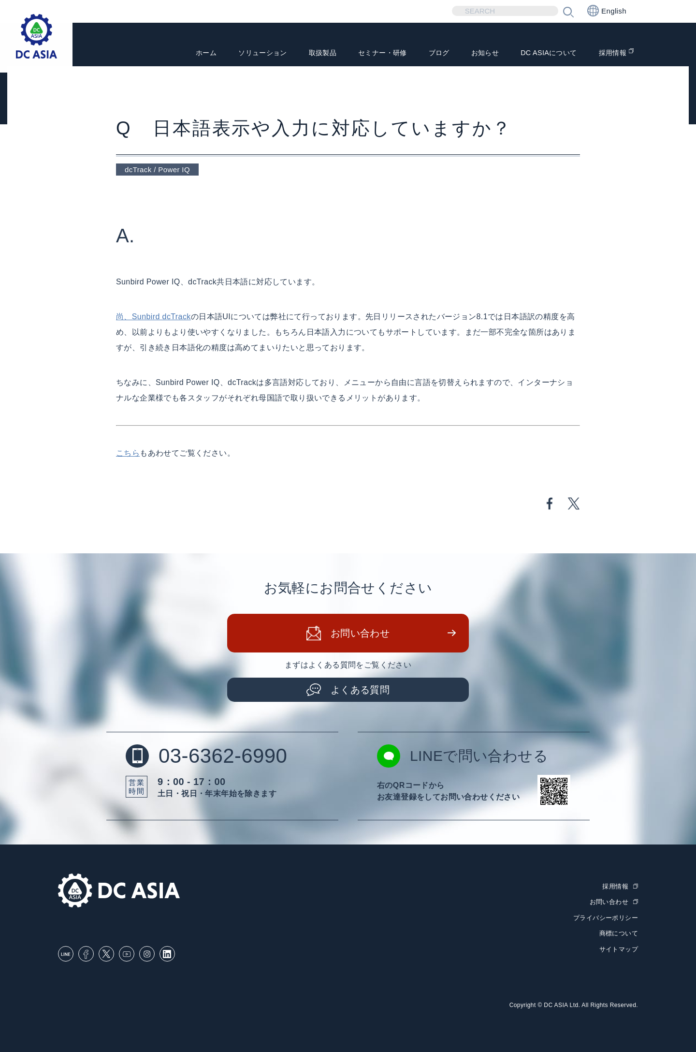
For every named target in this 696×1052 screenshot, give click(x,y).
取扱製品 (296, 53)
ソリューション (230, 53)
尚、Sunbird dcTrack (153, 316)
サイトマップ (618, 949)
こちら (128, 453)
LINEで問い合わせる (462, 756)
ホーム (169, 53)
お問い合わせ (360, 633)
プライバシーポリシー (605, 917)
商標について (618, 933)
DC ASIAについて (541, 53)
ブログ (422, 53)
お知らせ (472, 53)
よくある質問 (360, 689)
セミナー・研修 (361, 53)
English (606, 10)
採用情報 (610, 53)
